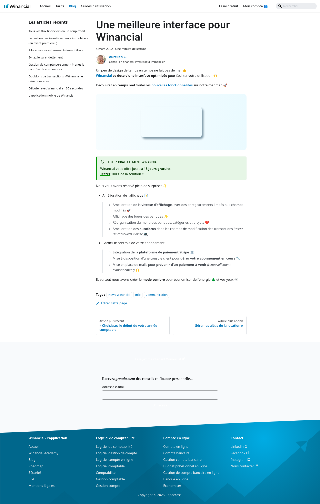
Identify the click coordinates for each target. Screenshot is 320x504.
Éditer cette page (111, 303)
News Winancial (119, 295)
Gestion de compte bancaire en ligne (191, 472)
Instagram (240, 459)
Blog (72, 6)
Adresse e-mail (113, 387)
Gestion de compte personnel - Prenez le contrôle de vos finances (56, 67)
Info (138, 295)
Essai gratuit (228, 6)
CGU (32, 479)
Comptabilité (106, 472)
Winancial (104, 75)
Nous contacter (244, 466)
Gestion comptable (110, 479)
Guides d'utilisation (96, 6)
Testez (105, 174)
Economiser (172, 485)
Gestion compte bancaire (182, 459)
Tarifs (60, 6)
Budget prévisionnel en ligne (185, 466)
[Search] (296, 6)
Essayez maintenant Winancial (160, 359)
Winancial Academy (43, 453)
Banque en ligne (175, 479)
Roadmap (36, 466)
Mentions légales (42, 485)
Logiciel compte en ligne (114, 459)
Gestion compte (108, 485)
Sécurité (35, 472)
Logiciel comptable (110, 466)
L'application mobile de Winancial (51, 95)
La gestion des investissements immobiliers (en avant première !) (58, 40)
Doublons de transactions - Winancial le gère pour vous (56, 78)
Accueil (45, 6)
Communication (157, 295)
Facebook (240, 453)
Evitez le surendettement (46, 57)
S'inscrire (160, 405)
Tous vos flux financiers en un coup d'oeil (57, 31)
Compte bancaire (176, 453)
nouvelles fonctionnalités (172, 85)
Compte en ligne (176, 446)
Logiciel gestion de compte (116, 453)
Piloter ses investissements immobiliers (56, 50)
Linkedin (239, 446)
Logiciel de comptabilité (114, 446)
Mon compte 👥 (255, 6)
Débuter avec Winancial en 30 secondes (56, 88)
